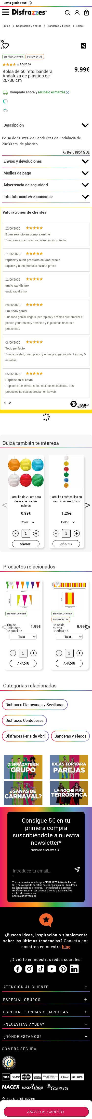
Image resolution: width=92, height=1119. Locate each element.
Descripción (46, 180)
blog (66, 959)
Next (85, 558)
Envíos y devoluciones (46, 216)
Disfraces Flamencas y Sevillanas (34, 745)
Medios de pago (46, 228)
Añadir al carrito (45, 1112)
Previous (3, 558)
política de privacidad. (24, 908)
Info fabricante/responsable (46, 251)
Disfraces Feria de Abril (25, 776)
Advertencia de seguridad (46, 239)
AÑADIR (25, 598)
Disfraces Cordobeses (24, 761)
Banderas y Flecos (70, 776)
